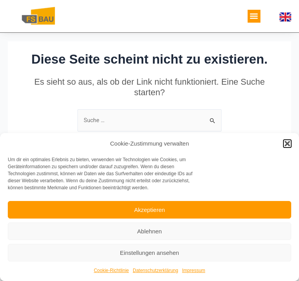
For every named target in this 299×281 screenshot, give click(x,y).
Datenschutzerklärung (155, 270)
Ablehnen (149, 231)
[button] (287, 144)
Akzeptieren (149, 209)
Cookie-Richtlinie (111, 270)
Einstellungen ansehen (149, 252)
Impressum (193, 270)
